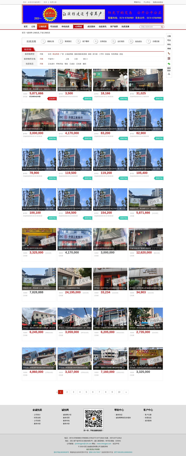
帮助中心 (137, 2)
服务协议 (119, 415)
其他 (121, 54)
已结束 (78, 64)
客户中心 (148, 410)
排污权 (95, 54)
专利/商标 (114, 54)
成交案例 (91, 27)
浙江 (85, 59)
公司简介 (37, 415)
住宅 (49, 54)
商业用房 (56, 54)
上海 (67, 59)
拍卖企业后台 (158, 2)
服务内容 (37, 424)
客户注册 (148, 415)
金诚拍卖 (37, 410)
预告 (66, 64)
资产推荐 (114, 27)
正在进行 (51, 64)
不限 (41, 54)
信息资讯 (102, 27)
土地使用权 (69, 54)
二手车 (101, 54)
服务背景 (66, 418)
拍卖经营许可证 (107, 452)
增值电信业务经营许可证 (79, 452)
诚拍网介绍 (67, 415)
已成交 (72, 64)
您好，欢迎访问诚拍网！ (32, 2)
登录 (45, 2)
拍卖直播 (125, 27)
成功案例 (148, 421)
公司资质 (37, 421)
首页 (26, 27)
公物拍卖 (42, 27)
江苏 (76, 59)
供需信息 (148, 418)
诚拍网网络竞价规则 (123, 418)
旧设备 (107, 54)
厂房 (62, 54)
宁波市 (51, 59)
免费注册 (53, 2)
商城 (169, 49)
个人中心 (147, 2)
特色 (169, 44)
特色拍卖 (65, 27)
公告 (33, 27)
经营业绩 (37, 418)
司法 (169, 40)
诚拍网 (65, 410)
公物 (169, 36)
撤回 (84, 64)
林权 (89, 54)
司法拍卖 (54, 27)
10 (119, 392)
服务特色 (66, 421)
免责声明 (116, 444)
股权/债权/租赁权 (80, 54)
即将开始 (59, 64)
